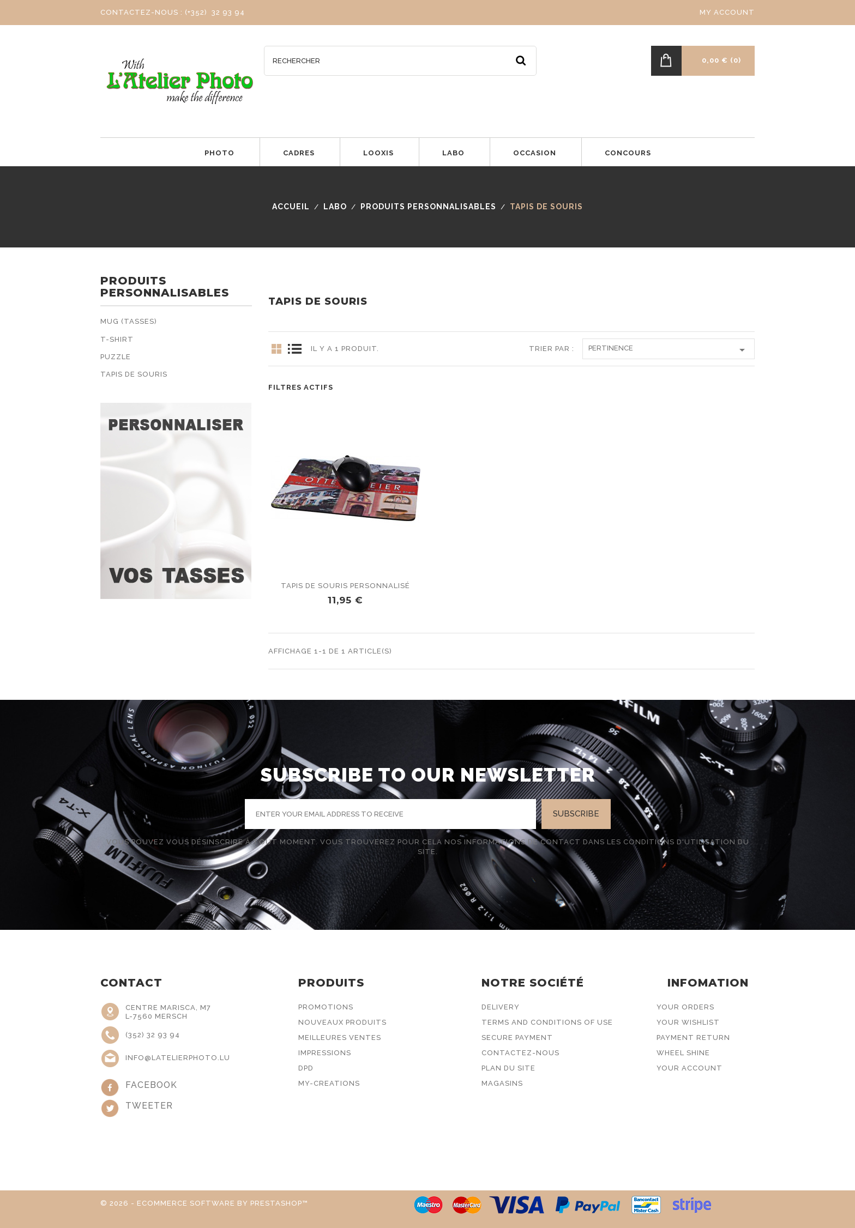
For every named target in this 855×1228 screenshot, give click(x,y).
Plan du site (508, 1068)
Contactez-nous (520, 1053)
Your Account (689, 1068)
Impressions (324, 1053)
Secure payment (517, 1037)
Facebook (151, 1085)
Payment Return (693, 1037)
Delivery (500, 1007)
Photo (219, 153)
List (294, 349)
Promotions (325, 1007)
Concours (628, 153)
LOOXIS (378, 153)
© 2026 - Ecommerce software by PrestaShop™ (204, 1203)
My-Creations (329, 1083)
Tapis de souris (133, 374)
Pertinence (668, 349)
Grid (276, 349)
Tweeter (149, 1105)
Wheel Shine (683, 1053)
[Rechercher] (400, 61)
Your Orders (685, 1007)
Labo (453, 153)
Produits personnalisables (164, 287)
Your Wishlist (688, 1022)
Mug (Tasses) (128, 321)
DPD (306, 1068)
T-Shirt (117, 339)
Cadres (299, 153)
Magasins (502, 1083)
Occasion (534, 153)
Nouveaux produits (342, 1022)
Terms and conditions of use (547, 1022)
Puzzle (115, 357)
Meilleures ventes (339, 1037)
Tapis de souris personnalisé (345, 586)
